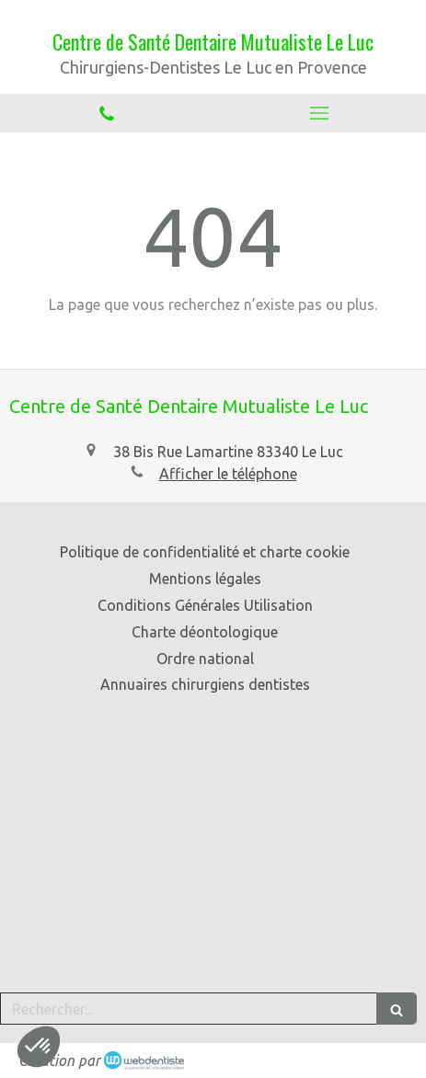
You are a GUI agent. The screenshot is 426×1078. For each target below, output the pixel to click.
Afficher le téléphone (228, 473)
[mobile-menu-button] (320, 113)
